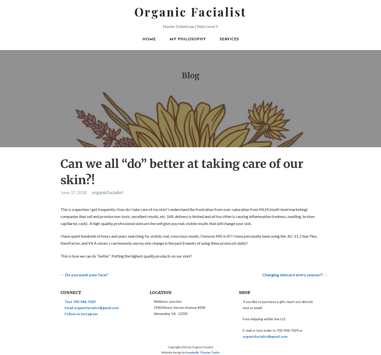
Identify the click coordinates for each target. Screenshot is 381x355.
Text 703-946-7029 (80, 302)
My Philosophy (188, 39)
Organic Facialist (190, 11)
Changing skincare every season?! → (295, 274)
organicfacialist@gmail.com (265, 336)
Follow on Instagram (81, 314)
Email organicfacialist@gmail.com (92, 308)
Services (229, 39)
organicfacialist (107, 192)
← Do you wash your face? (84, 274)
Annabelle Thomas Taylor (202, 352)
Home (149, 39)
